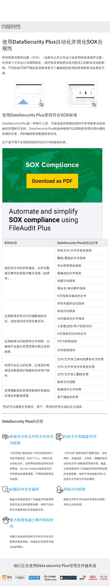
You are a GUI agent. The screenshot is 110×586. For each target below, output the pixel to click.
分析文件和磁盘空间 (80, 436)
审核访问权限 (74, 489)
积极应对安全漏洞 (24, 489)
